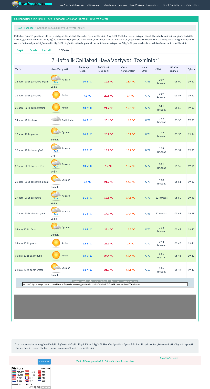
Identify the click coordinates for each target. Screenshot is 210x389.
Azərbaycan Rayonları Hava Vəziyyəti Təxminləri (131, 4)
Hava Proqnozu (25, 27)
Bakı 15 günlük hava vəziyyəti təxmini (79, 4)
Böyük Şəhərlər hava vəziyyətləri (180, 4)
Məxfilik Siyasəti (169, 357)
